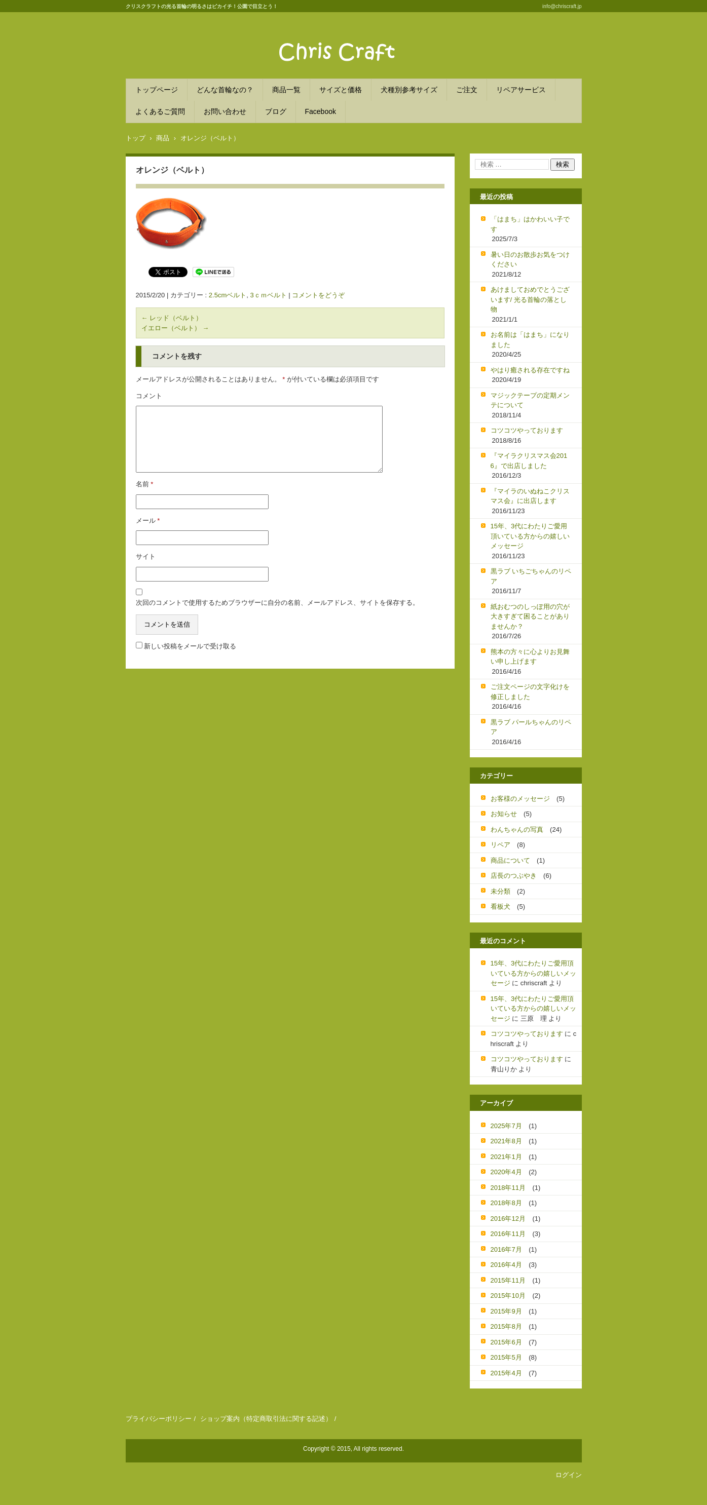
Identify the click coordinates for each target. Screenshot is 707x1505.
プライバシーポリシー (159, 1418)
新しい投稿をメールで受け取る (190, 646)
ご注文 (466, 90)
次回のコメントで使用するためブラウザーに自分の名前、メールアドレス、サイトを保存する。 (277, 602)
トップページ (156, 90)
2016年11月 (508, 1234)
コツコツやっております (527, 430)
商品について (510, 860)
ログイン (568, 1475)
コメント (149, 396)
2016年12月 (508, 1218)
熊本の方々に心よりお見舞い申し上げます (530, 657)
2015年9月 (506, 1311)
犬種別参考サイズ (409, 90)
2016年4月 (506, 1264)
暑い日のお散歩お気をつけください (530, 259)
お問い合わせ (225, 111)
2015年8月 (506, 1326)
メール (148, 520)
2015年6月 (506, 1342)
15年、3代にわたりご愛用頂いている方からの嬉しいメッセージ (530, 536)
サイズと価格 (340, 90)
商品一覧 (286, 90)
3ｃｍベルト (268, 295)
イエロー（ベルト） (175, 328)
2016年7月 (506, 1249)
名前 (145, 484)
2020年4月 (506, 1172)
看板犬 (500, 906)
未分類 (500, 891)
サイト (146, 556)
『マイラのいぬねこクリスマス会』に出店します (530, 496)
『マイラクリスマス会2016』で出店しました (529, 461)
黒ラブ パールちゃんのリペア (531, 727)
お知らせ (504, 814)
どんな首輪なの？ (225, 90)
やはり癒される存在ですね (530, 370)
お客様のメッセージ (520, 798)
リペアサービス (521, 90)
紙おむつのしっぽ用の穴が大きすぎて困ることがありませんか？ (530, 616)
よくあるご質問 (160, 111)
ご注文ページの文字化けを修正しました (530, 692)
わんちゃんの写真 (517, 829)
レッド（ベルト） (172, 318)
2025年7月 (506, 1126)
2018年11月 (508, 1187)
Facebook (320, 111)
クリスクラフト (310, 68)
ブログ (275, 111)
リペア (500, 844)
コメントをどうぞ (318, 295)
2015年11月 (508, 1280)
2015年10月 (508, 1295)
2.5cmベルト (227, 295)
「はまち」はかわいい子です (530, 224)
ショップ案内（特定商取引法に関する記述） (266, 1418)
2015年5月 (506, 1357)
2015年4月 (506, 1373)
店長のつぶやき (514, 875)
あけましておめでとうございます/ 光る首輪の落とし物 (530, 299)
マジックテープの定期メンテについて (530, 400)
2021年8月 (506, 1141)
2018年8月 (506, 1203)
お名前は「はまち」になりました (530, 340)
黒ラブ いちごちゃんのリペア (531, 576)
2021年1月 (506, 1157)
